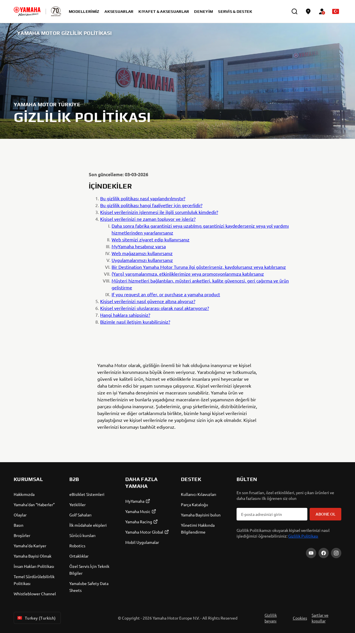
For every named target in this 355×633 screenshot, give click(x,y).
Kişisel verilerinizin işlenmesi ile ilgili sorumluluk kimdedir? (159, 212)
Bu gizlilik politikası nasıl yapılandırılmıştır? (142, 198)
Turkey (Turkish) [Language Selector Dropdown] (36, 617)
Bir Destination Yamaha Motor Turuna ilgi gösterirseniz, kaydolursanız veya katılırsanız (199, 267)
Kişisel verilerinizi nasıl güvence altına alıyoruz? (147, 301)
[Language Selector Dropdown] (335, 11)
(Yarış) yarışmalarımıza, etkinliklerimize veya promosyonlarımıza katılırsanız (188, 274)
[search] (294, 11)
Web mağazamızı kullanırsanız (142, 253)
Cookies (300, 617)
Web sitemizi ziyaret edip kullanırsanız (150, 239)
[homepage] (27, 11)
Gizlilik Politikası (303, 535)
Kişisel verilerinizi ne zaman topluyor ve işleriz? (147, 219)
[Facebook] (323, 553)
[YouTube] (311, 553)
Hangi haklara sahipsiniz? (125, 315)
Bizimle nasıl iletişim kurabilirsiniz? (135, 321)
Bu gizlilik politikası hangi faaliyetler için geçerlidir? (151, 205)
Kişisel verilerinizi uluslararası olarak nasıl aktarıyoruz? (154, 308)
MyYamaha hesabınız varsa (139, 246)
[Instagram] (336, 553)
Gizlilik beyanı (271, 617)
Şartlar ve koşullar (320, 617)
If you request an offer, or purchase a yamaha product (166, 294)
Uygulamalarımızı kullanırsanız (142, 260)
